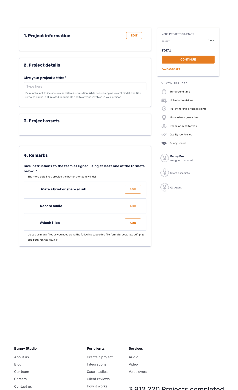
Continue (188, 59)
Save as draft (171, 69)
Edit (134, 35)
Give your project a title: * (45, 78)
